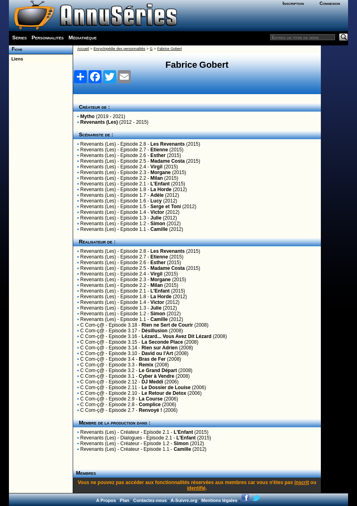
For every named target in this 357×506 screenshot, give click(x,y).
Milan (156, 178)
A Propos (106, 500)
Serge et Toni (165, 206)
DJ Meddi (152, 382)
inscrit (301, 482)
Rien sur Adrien (159, 348)
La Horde (160, 189)
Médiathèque (83, 37)
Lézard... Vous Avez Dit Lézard (176, 336)
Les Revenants (167, 144)
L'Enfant (160, 184)
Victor (157, 212)
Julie (155, 218)
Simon (157, 223)
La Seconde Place (162, 342)
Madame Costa (167, 161)
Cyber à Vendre (156, 376)
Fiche (15, 49)
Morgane (160, 172)
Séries (19, 37)
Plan (124, 500)
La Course (151, 399)
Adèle (157, 195)
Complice (150, 404)
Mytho (87, 116)
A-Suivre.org (184, 500)
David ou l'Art (157, 353)
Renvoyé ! (150, 410)
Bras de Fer (152, 359)
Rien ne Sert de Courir (167, 325)
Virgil (156, 167)
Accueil (83, 49)
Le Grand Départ (158, 370)
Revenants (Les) (99, 122)
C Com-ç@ (92, 325)
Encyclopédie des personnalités (119, 49)
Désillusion (154, 331)
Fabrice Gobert (169, 49)
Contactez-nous (150, 500)
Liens (16, 58)
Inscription (293, 3)
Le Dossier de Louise (165, 387)
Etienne (159, 150)
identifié (196, 488)
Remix (146, 365)
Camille (159, 229)
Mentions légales (219, 500)
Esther (157, 155)
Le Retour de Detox (163, 393)
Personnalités (48, 37)
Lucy (156, 201)
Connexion (330, 3)
